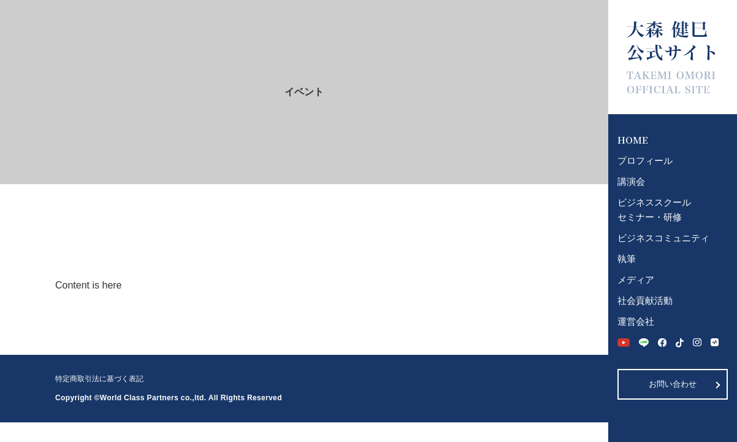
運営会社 (635, 321)
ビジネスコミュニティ (663, 238)
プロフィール (645, 160)
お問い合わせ (673, 384)
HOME (632, 139)
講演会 (631, 181)
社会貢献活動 (645, 300)
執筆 (626, 259)
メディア (635, 279)
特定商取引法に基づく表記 (99, 378)
